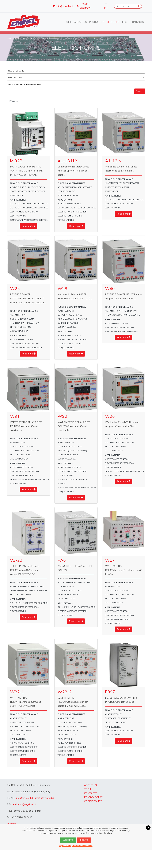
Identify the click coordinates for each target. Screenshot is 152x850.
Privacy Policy (93, 797)
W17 (110, 560)
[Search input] (127, 6)
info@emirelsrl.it (24, 798)
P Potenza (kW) (17, 323)
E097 (110, 692)
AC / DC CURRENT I (18, 187)
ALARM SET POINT (83, 187)
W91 (15, 417)
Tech (125, 22)
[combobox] (76, 71)
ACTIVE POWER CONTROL (69, 204)
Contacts (137, 22)
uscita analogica (19, 331)
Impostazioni (65, 845)
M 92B (16, 161)
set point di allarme (68, 195)
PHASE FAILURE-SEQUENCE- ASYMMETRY (28, 591)
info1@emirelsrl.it (44, 798)
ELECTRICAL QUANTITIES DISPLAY (73, 479)
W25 (15, 289)
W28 (62, 289)
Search (139, 91)
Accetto (68, 840)
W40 (110, 289)
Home (68, 22)
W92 (62, 417)
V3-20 (16, 560)
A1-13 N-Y (68, 161)
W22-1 (17, 692)
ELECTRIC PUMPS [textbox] (75, 78)
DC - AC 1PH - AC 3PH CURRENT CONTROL (29, 204)
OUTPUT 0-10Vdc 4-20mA (117, 187)
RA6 (62, 560)
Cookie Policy (93, 801)
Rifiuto (84, 840)
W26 (110, 417)
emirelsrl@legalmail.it (24, 804)
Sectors (112, 22)
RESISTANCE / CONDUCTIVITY (118, 718)
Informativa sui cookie (82, 845)
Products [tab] (14, 101)
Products (95, 22)
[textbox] (77, 84)
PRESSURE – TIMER (36, 191)
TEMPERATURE (16, 195)
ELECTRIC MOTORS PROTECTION (24, 212)
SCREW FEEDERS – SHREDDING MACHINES (29, 479)
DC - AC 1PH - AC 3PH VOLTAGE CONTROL (29, 208)
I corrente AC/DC (18, 191)
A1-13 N (113, 161)
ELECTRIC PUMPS (18, 216)
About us (80, 22)
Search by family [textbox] (75, 71)
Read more (28, 226)
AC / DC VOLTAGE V (36, 187)
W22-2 (65, 692)
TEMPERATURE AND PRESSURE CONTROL (29, 220)
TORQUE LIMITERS (66, 220)
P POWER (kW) (32, 323)
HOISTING (78, 216)
